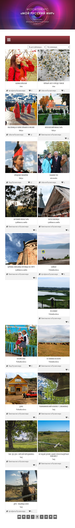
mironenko (53, 178)
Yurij (53, 410)
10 (46, 517)
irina (21, 86)
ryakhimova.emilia (21, 222)
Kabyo (21, 130)
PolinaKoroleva (54, 270)
